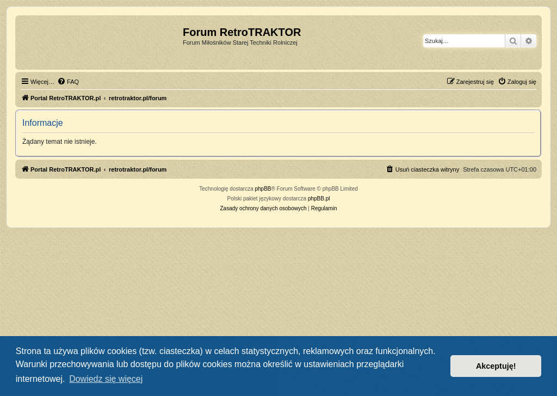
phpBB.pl (319, 199)
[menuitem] (68, 81)
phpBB (263, 189)
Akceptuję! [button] (496, 366)
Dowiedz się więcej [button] (106, 378)
